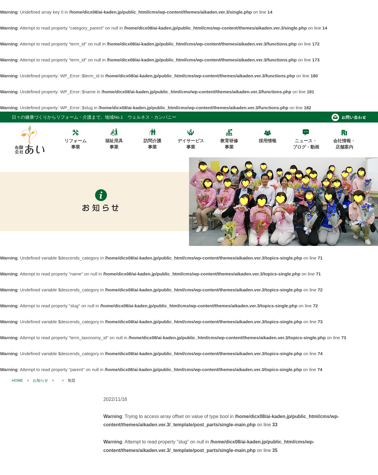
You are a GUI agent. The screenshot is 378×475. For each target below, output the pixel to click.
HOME (17, 380)
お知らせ (40, 380)
